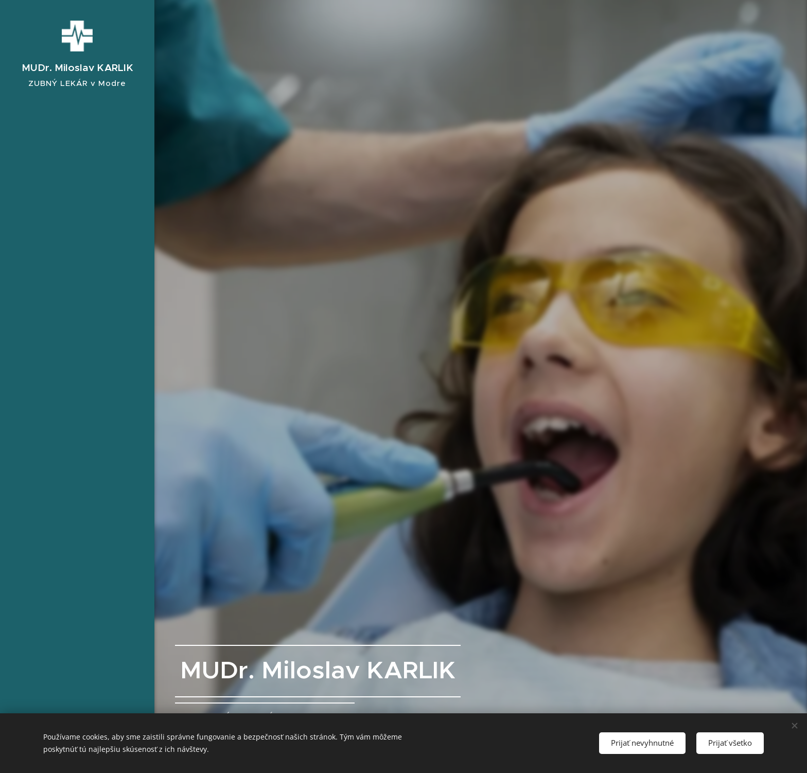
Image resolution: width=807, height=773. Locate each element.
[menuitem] (77, 371)
